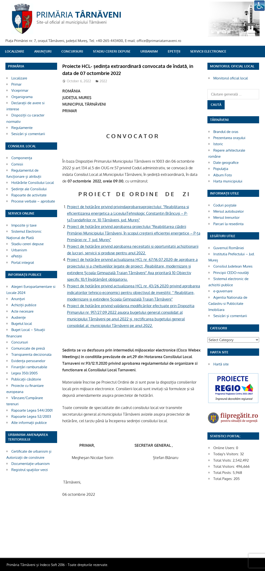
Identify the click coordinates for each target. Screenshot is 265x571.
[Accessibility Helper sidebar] (259, 5)
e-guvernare (222, 291)
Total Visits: (223, 460)
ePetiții (174, 51)
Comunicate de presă (28, 348)
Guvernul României (228, 248)
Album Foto (222, 175)
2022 (103, 81)
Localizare (14, 51)
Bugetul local (21, 323)
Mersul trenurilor (226, 217)
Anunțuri (42, 51)
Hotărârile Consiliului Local (32, 182)
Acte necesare (22, 311)
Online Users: (224, 448)
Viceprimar (19, 90)
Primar (16, 84)
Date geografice (226, 162)
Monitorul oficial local (230, 78)
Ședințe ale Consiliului (29, 189)
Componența (21, 158)
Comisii (17, 164)
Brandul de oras (225, 131)
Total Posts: (223, 472)
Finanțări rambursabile (29, 367)
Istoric (218, 144)
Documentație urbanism (30, 463)
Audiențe (18, 317)
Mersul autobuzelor (228, 211)
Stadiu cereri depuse (111, 51)
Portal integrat (22, 262)
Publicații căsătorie (26, 379)
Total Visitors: (224, 466)
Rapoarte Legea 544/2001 (32, 410)
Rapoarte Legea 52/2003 (31, 416)
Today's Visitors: (226, 454)
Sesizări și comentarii (28, 134)
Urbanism (149, 51)
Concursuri (72, 51)
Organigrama (22, 97)
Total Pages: (223, 478)
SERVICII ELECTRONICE (208, 51)
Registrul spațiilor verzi (29, 470)
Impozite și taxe (24, 225)
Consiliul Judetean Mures (232, 266)
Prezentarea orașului (229, 138)
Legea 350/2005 (24, 373)
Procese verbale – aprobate (33, 201)
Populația (220, 168)
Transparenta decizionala (31, 354)
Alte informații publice (29, 422)
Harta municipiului (227, 181)
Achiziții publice (23, 305)
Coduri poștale (224, 205)
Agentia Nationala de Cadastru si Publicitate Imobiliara (227, 303)
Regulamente (22, 127)
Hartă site (221, 364)
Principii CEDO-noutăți (231, 272)
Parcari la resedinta (228, 224)
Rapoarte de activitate (28, 195)
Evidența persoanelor (28, 361)
